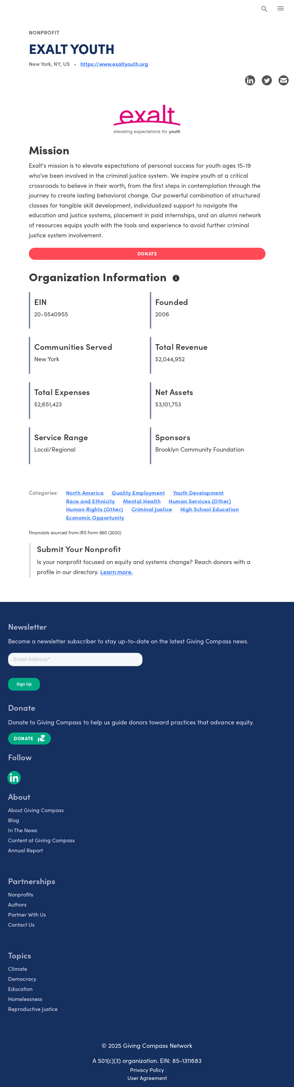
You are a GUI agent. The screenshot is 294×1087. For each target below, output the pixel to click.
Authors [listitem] (17, 903)
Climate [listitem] (17, 967)
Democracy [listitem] (22, 977)
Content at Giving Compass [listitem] (41, 838)
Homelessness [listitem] (25, 997)
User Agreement (147, 1076)
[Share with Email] (284, 80)
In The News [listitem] (22, 828)
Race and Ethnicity (90, 500)
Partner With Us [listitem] (27, 913)
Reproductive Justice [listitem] (33, 1007)
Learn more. (116, 570)
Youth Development (198, 492)
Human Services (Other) (200, 500)
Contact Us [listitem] (21, 923)
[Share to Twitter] (267, 80)
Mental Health (142, 500)
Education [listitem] (20, 987)
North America (85, 492)
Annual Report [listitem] (25, 848)
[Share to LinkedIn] (250, 80)
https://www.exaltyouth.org (114, 63)
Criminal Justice (151, 508)
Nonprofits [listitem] (20, 893)
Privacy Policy (147, 1068)
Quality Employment (138, 492)
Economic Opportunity (95, 516)
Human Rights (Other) (94, 508)
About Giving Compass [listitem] (36, 808)
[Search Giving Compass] (264, 9)
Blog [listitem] (13, 818)
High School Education (209, 508)
